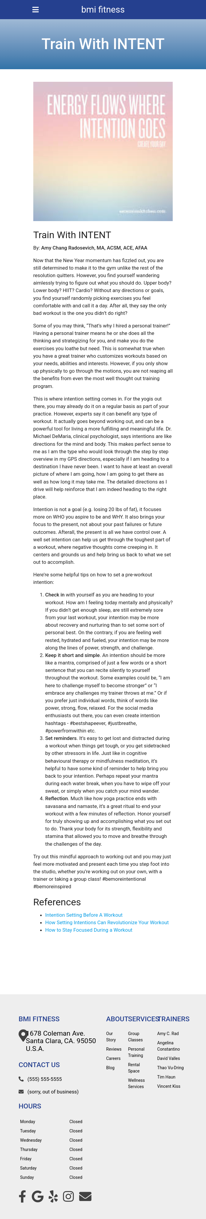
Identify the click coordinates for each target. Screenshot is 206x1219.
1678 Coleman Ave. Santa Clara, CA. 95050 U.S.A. (61, 1041)
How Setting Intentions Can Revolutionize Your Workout (107, 922)
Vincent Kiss (168, 1086)
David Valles (168, 1058)
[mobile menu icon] (35, 9)
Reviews (113, 1049)
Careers (113, 1058)
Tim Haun (166, 1077)
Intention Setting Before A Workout (84, 915)
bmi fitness (103, 9)
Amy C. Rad (168, 1033)
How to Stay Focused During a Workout (89, 930)
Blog (110, 1067)
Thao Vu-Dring (170, 1067)
